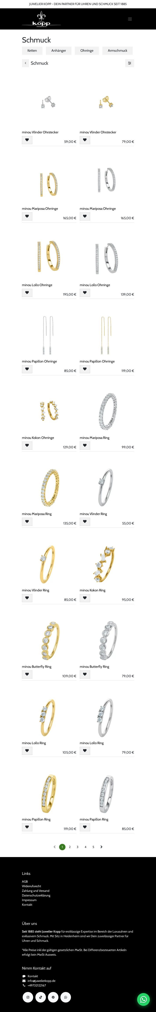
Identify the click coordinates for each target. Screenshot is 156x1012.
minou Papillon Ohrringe (39, 361)
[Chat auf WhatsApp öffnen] (143, 999)
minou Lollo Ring (34, 743)
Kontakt (27, 905)
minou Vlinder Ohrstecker (40, 132)
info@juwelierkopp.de (41, 981)
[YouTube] (53, 997)
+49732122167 (37, 985)
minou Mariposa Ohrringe (40, 208)
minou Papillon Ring (36, 819)
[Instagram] (28, 997)
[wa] (65, 997)
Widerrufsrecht (31, 886)
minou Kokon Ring (92, 590)
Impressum (29, 900)
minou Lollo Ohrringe (37, 285)
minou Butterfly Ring (36, 666)
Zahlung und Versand (35, 891)
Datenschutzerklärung (36, 895)
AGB (25, 881)
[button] (27, 140)
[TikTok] (40, 997)
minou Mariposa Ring (94, 438)
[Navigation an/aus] (130, 19)
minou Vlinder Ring (93, 514)
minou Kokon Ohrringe (38, 438)
